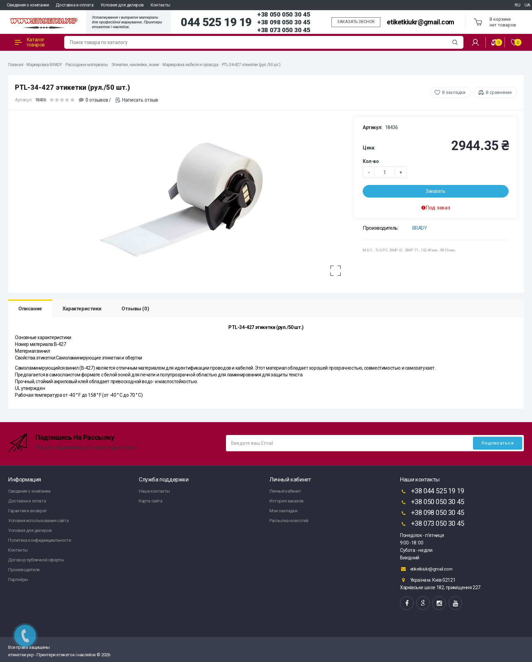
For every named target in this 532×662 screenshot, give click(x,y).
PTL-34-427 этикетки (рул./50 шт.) (251, 64)
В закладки (454, 92)
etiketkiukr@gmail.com (420, 22)
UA (527, 4)
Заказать (435, 191)
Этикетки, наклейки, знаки (135, 64)
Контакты (160, 4)
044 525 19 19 (216, 22)
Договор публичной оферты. (36, 559)
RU (517, 4)
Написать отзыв (140, 100)
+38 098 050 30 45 (283, 22)
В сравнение (499, 92)
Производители (24, 569)
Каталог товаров (30, 42)
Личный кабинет (285, 491)
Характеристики (81, 309)
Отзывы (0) (135, 309)
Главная (15, 64)
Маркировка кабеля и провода (190, 64)
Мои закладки (283, 510)
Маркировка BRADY (44, 64)
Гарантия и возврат (27, 510)
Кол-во (371, 161)
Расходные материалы (86, 64)
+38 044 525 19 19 (432, 491)
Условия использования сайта (38, 520)
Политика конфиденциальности (39, 540)
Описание (30, 309)
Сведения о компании (28, 4)
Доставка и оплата (74, 4)
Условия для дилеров (122, 4)
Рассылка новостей (288, 520)
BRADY (419, 228)
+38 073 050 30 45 (283, 30)
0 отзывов (97, 100)
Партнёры (18, 579)
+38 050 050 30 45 (283, 14)
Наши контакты (154, 491)
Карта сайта (151, 500)
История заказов (286, 500)
